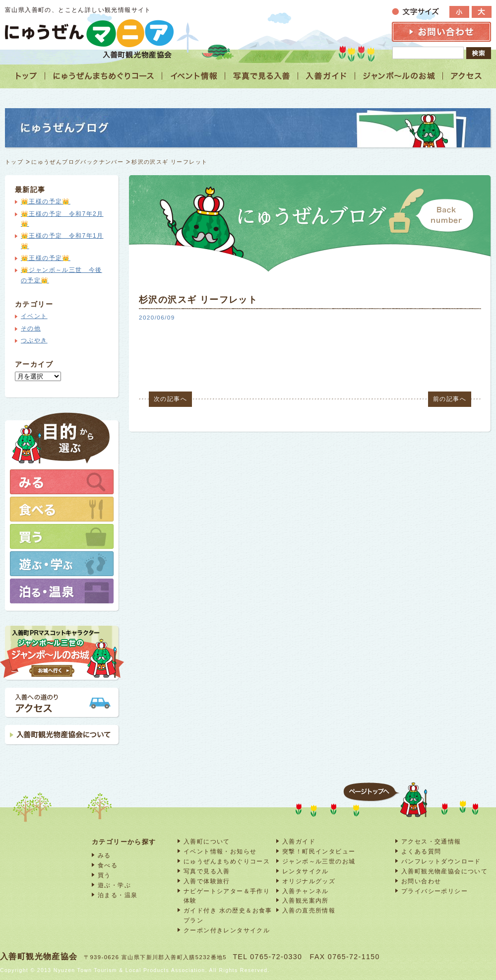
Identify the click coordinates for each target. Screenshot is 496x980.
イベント (34, 316)
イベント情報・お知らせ (220, 851)
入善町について (207, 841)
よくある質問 (421, 851)
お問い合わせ (421, 881)
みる (104, 855)
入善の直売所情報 (308, 910)
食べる (108, 865)
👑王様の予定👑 (45, 201)
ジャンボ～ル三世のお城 (318, 861)
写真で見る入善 (207, 871)
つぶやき (34, 340)
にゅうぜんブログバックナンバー (77, 162)
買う (104, 875)
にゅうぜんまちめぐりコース (227, 861)
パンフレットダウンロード (441, 861)
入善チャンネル (305, 891)
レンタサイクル (305, 871)
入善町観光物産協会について (444, 871)
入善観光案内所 (305, 900)
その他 (31, 328)
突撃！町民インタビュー (318, 851)
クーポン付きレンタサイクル (227, 930)
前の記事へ (449, 398)
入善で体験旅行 (207, 881)
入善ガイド (298, 841)
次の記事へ (170, 398)
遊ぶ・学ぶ (114, 885)
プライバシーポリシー (434, 891)
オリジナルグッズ (308, 881)
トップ (14, 162)
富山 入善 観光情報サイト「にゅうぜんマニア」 (89, 33)
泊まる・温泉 (117, 895)
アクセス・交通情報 (431, 841)
